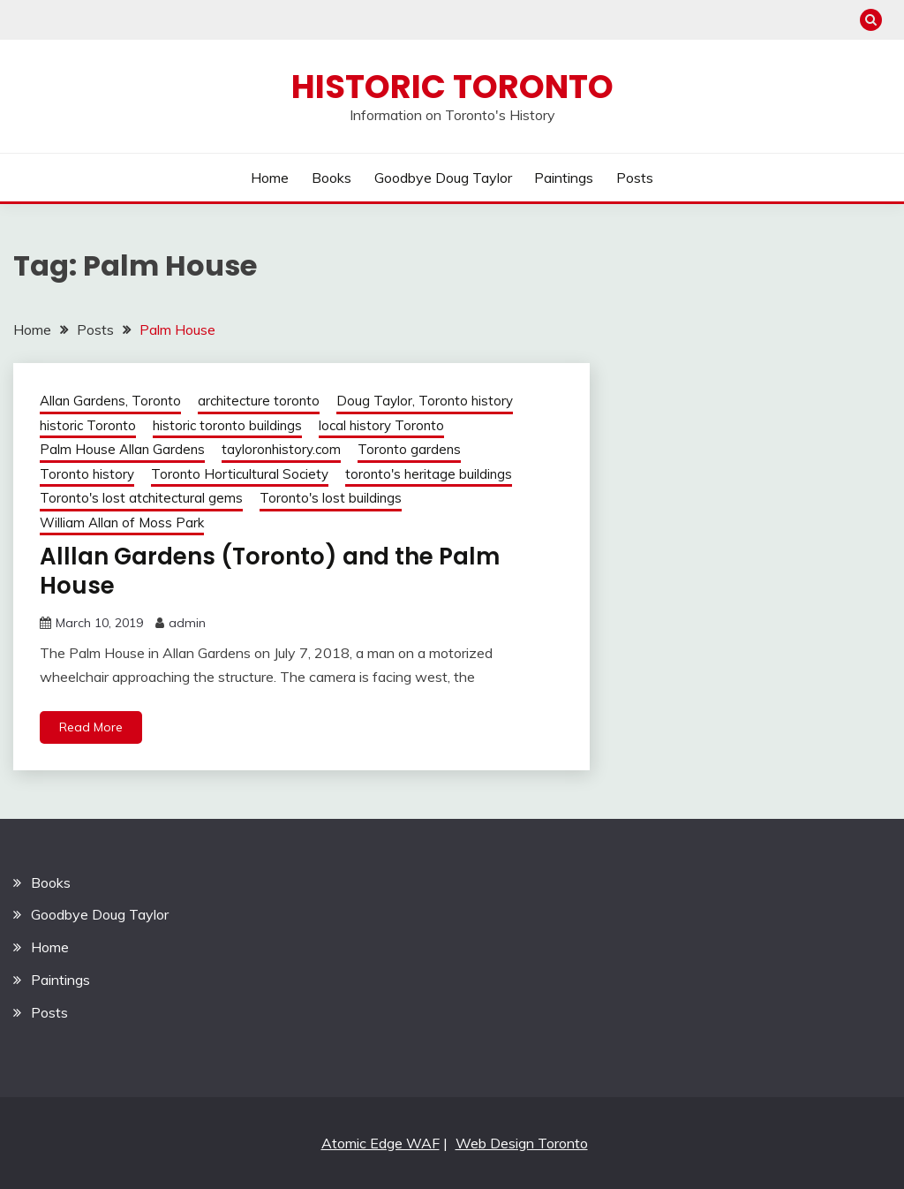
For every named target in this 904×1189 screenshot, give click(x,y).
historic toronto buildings (227, 425)
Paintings (563, 177)
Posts (634, 177)
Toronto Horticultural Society (239, 474)
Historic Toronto (452, 87)
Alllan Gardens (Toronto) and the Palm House (270, 571)
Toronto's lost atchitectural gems (141, 497)
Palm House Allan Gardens (122, 449)
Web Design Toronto (522, 1143)
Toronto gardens (409, 449)
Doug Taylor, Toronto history (424, 400)
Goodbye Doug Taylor (443, 177)
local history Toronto (381, 425)
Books (331, 177)
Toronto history (87, 474)
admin (187, 623)
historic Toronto (88, 425)
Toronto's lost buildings (331, 497)
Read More (91, 727)
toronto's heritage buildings (428, 474)
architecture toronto (259, 400)
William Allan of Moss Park (122, 522)
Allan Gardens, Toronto (110, 400)
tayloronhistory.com (281, 449)
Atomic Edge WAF (380, 1143)
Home (270, 177)
